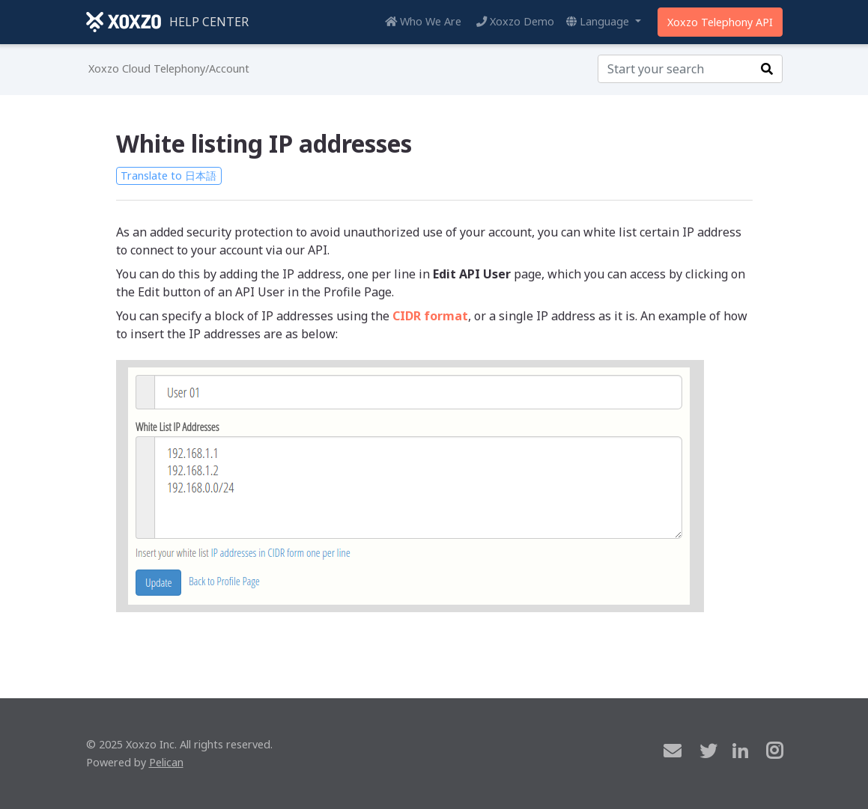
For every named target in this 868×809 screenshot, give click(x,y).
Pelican (166, 762)
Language (599, 21)
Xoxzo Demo (515, 21)
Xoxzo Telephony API (720, 22)
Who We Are (423, 21)
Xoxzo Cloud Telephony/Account (168, 68)
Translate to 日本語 (168, 175)
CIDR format (430, 316)
